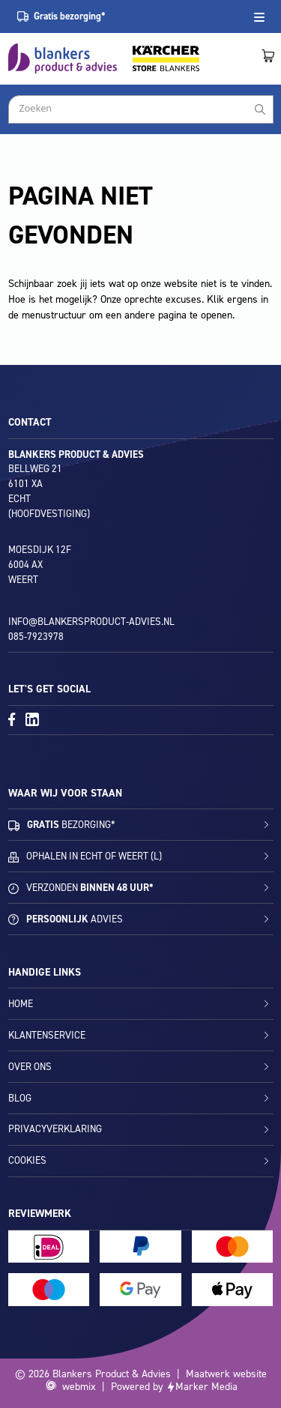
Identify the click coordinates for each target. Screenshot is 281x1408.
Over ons (30, 1066)
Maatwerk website (226, 1374)
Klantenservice (46, 1035)
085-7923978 (36, 636)
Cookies (27, 1160)
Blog (19, 1098)
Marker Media (206, 1387)
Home (20, 1003)
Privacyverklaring (55, 1129)
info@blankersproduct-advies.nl (91, 621)
